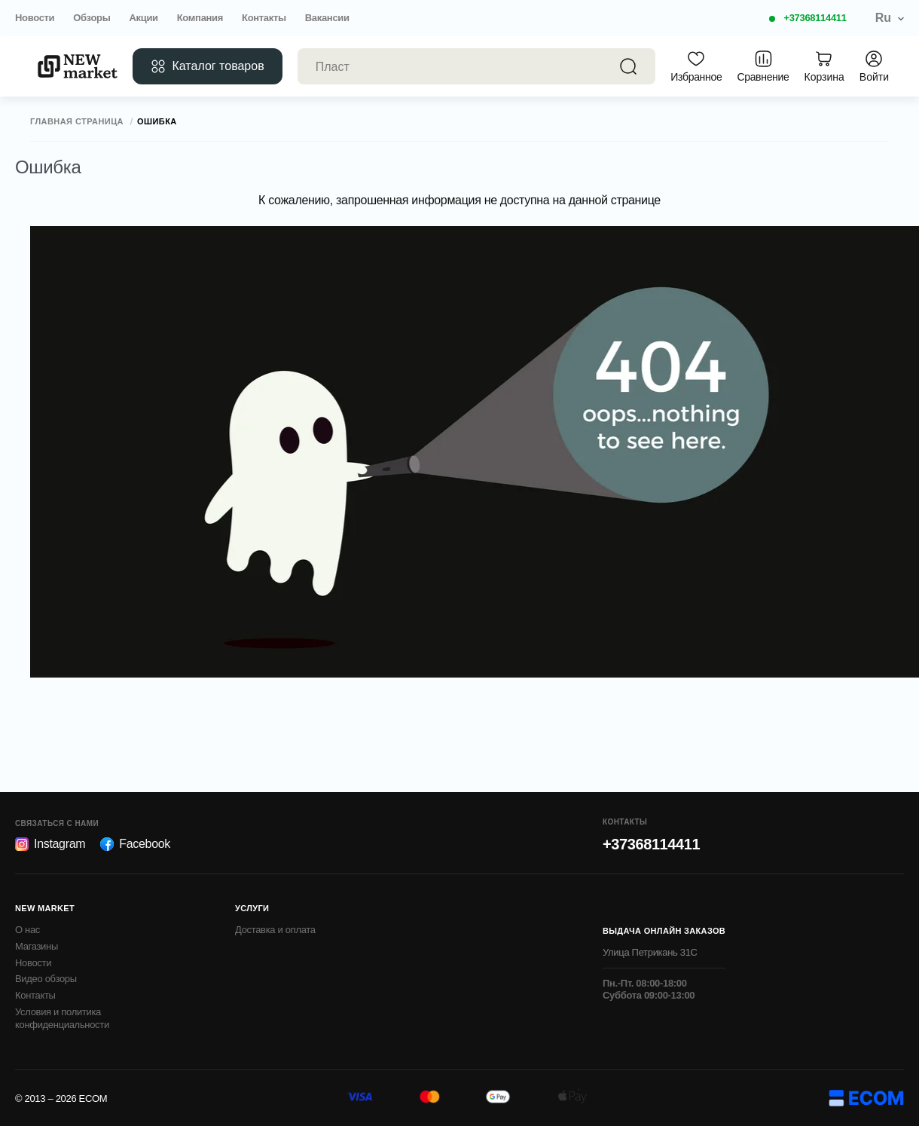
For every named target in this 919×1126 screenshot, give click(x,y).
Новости (34, 17)
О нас (27, 929)
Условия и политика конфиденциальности (62, 1018)
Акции (143, 17)
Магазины (36, 946)
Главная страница (77, 122)
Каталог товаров (207, 66)
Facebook (135, 844)
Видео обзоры (46, 978)
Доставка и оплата (275, 929)
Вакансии (327, 17)
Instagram (50, 844)
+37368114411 (814, 17)
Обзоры (91, 17)
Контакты (264, 17)
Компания (200, 17)
